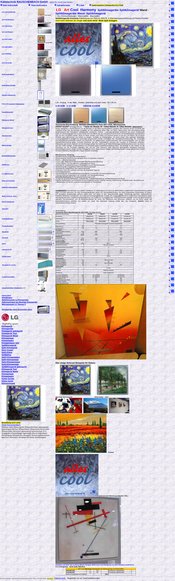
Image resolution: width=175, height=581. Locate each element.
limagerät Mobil (10, 336)
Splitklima (6, 355)
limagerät (7, 326)
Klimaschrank (8, 383)
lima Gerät (8, 381)
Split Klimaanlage (10, 360)
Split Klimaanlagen (11, 357)
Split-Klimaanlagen (11, 362)
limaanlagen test (11, 343)
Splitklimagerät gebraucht (14, 367)
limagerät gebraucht (13, 331)
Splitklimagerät (9, 345)
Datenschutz (60, 578)
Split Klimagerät (9, 348)
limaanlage (8, 338)
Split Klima (7, 352)
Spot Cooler (7, 350)
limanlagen (8, 340)
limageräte (8, 329)
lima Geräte (8, 379)
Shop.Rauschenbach (11, 425)
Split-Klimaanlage (10, 364)
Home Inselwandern (39, 5)
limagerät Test (10, 333)
